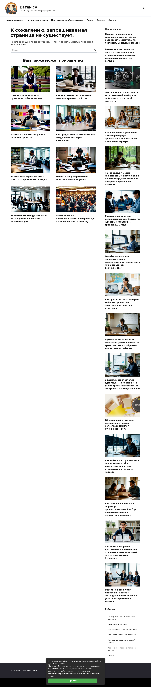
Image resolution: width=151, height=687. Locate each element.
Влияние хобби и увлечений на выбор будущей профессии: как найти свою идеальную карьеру (121, 137)
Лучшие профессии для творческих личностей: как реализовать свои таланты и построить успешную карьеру (122, 38)
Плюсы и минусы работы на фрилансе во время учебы (72, 178)
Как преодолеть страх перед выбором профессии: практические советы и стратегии (122, 303)
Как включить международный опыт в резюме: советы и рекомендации (29, 218)
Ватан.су (28, 7)
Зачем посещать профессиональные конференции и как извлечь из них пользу (75, 218)
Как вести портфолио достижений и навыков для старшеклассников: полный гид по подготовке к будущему (121, 552)
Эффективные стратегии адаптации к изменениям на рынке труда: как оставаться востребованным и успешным (122, 384)
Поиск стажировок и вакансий (122, 635)
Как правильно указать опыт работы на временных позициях (29, 178)
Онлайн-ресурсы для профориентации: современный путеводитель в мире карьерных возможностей (122, 262)
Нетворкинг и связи (37, 20)
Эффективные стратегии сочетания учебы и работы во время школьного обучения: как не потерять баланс (122, 344)
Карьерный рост (14, 20)
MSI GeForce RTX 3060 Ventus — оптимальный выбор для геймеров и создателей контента (121, 96)
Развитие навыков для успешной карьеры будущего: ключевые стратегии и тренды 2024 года (122, 220)
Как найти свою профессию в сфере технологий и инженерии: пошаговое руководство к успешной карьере (122, 466)
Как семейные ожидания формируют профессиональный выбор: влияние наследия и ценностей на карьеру (120, 509)
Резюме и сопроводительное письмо (121, 649)
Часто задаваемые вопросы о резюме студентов (28, 136)
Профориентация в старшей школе (121, 641)
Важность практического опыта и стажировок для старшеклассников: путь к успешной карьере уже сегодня (120, 55)
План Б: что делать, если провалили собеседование (26, 97)
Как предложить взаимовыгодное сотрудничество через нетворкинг (75, 137)
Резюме (101, 20)
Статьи (112, 20)
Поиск (90, 20)
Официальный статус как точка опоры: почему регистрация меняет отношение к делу (119, 424)
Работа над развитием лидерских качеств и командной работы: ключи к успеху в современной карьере (121, 596)
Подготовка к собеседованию (67, 20)
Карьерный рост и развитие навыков (121, 617)
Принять (73, 681)
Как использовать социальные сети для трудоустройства (74, 97)
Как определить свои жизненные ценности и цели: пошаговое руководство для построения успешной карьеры (122, 179)
